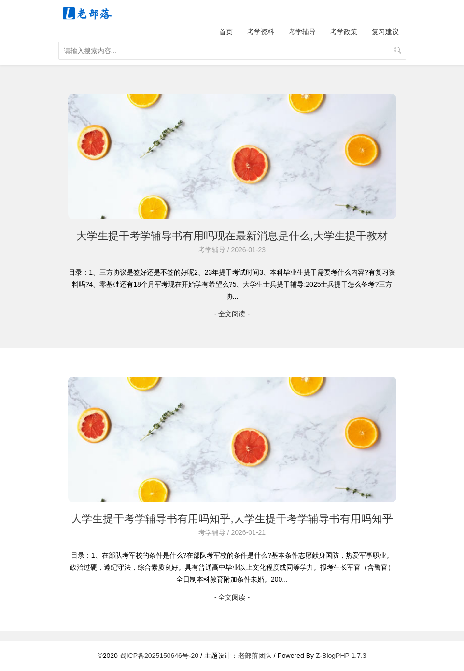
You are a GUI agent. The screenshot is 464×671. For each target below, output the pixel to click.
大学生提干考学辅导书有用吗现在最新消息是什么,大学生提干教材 (231, 236)
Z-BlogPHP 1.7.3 (341, 655)
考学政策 (343, 32)
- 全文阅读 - (232, 314)
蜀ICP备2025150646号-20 (159, 655)
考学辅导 (302, 32)
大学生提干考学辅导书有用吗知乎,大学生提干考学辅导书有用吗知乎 (232, 519)
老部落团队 (255, 655)
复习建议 (385, 32)
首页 (226, 32)
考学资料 (260, 32)
